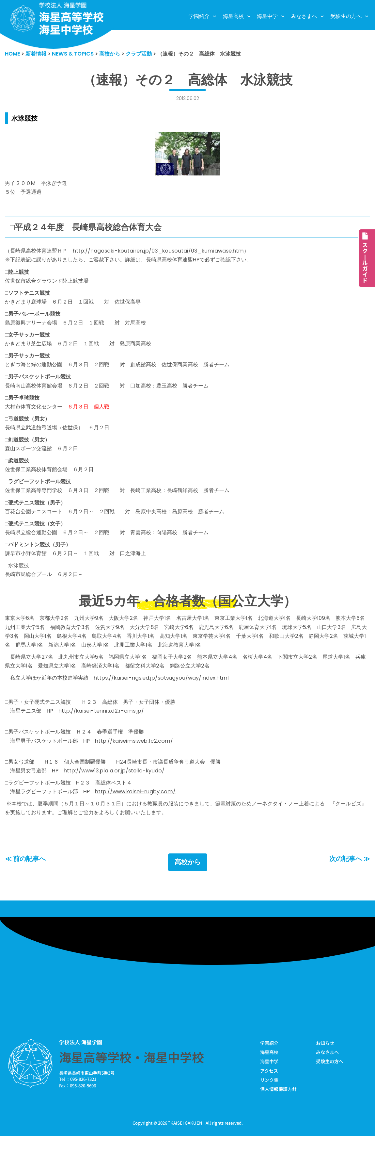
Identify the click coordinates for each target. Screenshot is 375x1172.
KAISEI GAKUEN (186, 1158)
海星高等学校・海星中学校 (131, 1091)
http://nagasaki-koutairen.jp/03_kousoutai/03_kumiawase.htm (167, 253)
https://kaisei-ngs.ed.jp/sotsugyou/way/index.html (170, 703)
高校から (188, 896)
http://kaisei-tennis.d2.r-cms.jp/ (106, 738)
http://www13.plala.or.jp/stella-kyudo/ (119, 801)
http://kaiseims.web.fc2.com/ (141, 770)
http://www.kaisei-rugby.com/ (143, 824)
